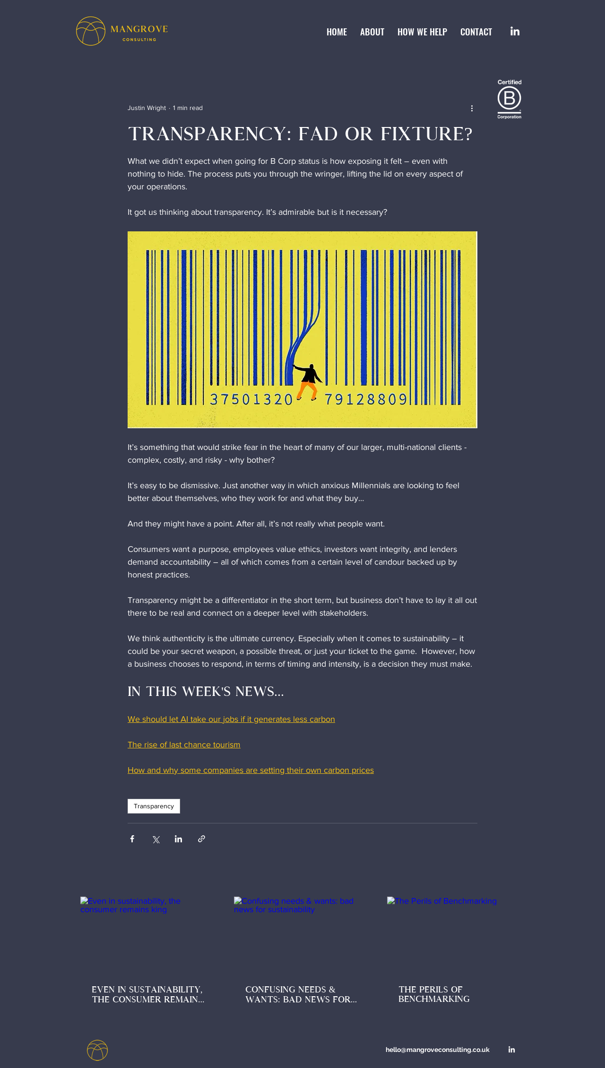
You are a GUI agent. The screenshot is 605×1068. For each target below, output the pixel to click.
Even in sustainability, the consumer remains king (147, 994)
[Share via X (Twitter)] (155, 838)
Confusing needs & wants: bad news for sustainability (298, 995)
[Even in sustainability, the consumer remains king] (149, 935)
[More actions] (471, 107)
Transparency (154, 806)
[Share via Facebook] (132, 838)
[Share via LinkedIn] (178, 838)
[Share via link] (201, 838)
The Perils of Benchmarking (434, 994)
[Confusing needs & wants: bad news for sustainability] (303, 935)
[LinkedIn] (515, 31)
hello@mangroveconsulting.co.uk (438, 1049)
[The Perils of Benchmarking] (456, 935)
